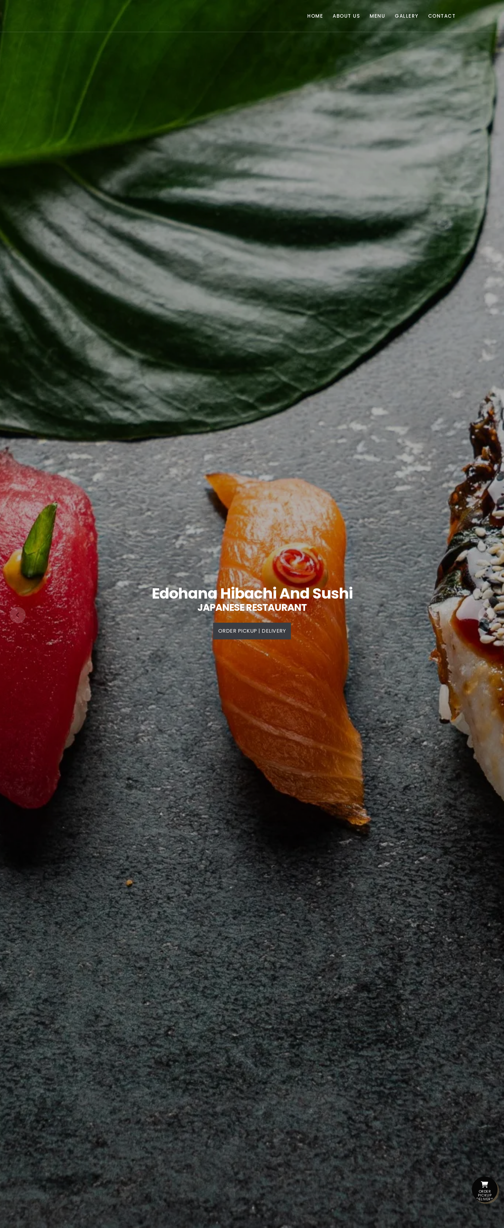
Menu (377, 16)
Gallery (407, 16)
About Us (346, 16)
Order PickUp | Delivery (252, 631)
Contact (442, 16)
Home (315, 16)
